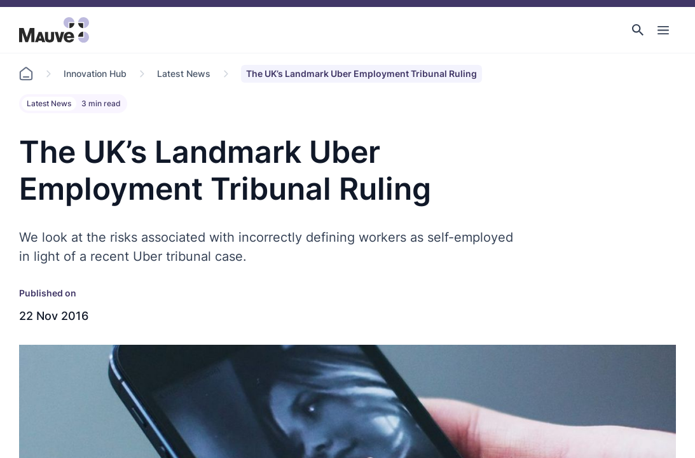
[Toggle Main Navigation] (663, 30)
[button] (637, 30)
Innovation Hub (95, 73)
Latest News (183, 73)
